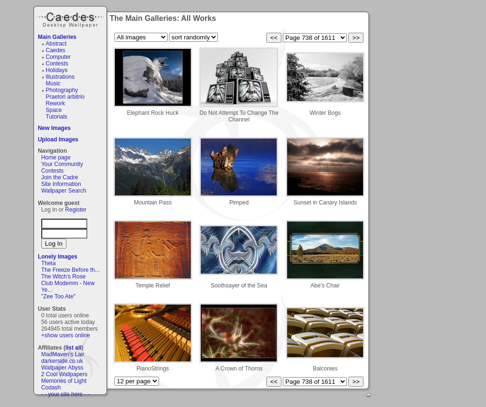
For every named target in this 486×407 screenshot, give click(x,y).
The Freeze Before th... (70, 270)
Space (54, 110)
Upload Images (58, 139)
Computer (58, 57)
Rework (55, 103)
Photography (62, 90)
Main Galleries (57, 37)
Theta (48, 263)
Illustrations (60, 77)
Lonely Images (57, 256)
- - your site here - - (65, 394)
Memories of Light (63, 381)
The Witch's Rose (63, 276)
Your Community (62, 164)
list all (73, 347)
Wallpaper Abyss (62, 367)
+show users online (65, 335)
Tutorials (56, 116)
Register (75, 209)
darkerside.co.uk (62, 361)
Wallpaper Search (63, 190)
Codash (51, 387)
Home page (56, 157)
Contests (57, 63)
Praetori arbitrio (65, 96)
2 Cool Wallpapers (64, 374)
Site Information (61, 184)
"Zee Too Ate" (58, 296)
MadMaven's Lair (62, 354)
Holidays (56, 70)
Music (53, 83)
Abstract (56, 43)
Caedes (71, 18)
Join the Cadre (59, 177)
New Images (54, 128)
